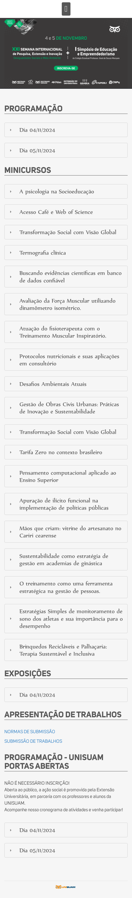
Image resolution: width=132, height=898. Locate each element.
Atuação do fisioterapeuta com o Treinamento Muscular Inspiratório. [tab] (57, 331)
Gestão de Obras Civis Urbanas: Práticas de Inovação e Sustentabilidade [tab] (63, 407)
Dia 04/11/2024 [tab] (31, 130)
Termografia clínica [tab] (37, 252)
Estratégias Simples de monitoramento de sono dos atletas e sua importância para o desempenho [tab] (65, 618)
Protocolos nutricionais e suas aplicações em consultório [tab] (63, 359)
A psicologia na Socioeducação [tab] (51, 191)
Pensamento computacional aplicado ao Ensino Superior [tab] (62, 476)
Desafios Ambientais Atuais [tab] (47, 384)
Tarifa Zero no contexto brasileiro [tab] (55, 452)
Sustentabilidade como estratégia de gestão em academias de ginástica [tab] (58, 559)
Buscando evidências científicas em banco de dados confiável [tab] (65, 276)
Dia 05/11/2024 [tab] (31, 150)
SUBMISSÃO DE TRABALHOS (33, 741)
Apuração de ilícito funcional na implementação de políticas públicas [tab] (58, 503)
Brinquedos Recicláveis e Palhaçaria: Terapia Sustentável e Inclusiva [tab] (57, 649)
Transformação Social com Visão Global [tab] (62, 232)
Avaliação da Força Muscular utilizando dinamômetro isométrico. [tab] (61, 304)
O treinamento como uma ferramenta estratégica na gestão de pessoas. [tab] (60, 586)
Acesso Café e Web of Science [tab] (50, 212)
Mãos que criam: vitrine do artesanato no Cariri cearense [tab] (64, 531)
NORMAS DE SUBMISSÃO (29, 731)
